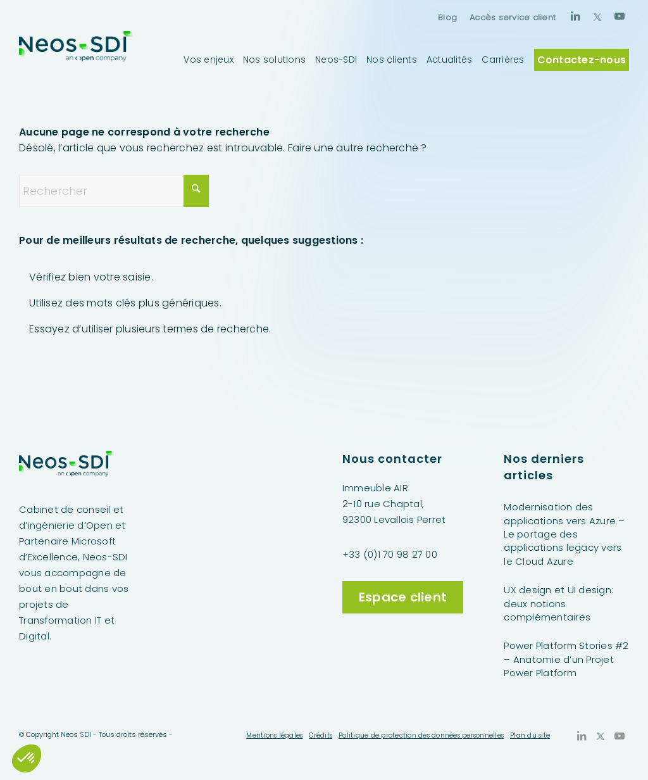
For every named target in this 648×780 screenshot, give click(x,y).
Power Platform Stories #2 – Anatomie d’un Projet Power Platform (566, 659)
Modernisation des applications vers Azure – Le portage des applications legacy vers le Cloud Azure (564, 534)
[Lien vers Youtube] (619, 15)
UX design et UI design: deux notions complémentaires (558, 603)
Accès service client (513, 17)
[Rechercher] (114, 191)
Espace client (403, 597)
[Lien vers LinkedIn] (575, 15)
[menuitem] (447, 17)
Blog (447, 17)
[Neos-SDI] (76, 59)
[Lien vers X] (597, 15)
